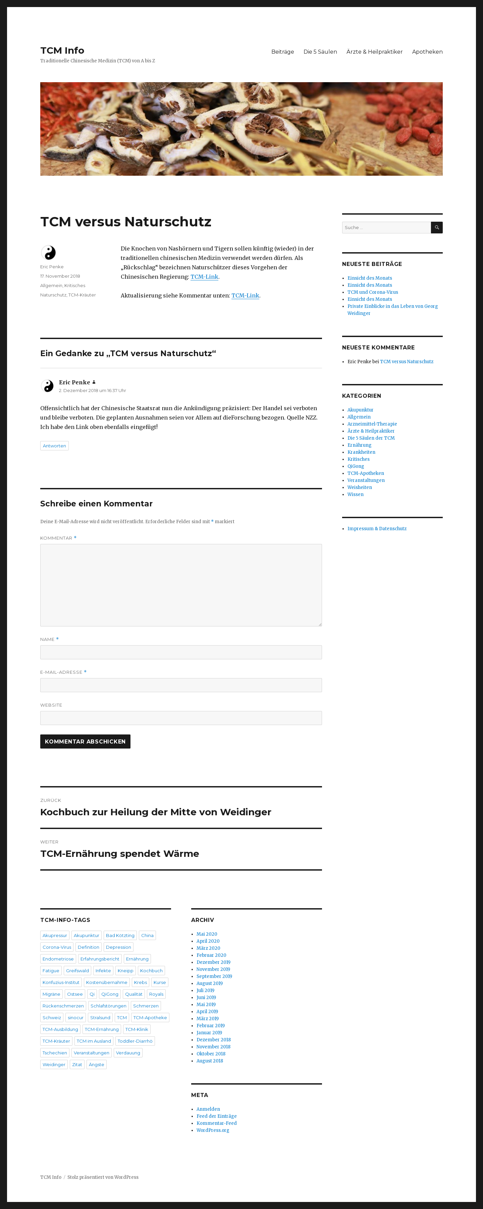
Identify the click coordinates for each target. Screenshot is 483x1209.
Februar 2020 (211, 955)
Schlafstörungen (108, 1005)
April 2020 (208, 941)
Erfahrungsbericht (99, 958)
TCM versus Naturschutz (406, 362)
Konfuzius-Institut (61, 982)
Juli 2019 (205, 990)
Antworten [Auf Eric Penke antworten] (54, 445)
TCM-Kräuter (82, 294)
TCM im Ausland (94, 1041)
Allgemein (51, 285)
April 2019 (207, 1011)
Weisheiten (359, 487)
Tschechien (55, 1052)
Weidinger (54, 1064)
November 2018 (213, 1047)
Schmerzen (146, 1005)
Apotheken (427, 52)
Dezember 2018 (214, 1040)
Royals (156, 994)
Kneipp (125, 970)
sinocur (76, 1017)
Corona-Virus (57, 947)
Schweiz (52, 1017)
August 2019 (210, 983)
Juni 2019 (206, 997)
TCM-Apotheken (365, 473)
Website (51, 705)
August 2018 (210, 1061)
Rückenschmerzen (63, 1005)
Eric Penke (52, 266)
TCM (122, 1017)
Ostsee (75, 994)
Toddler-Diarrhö (135, 1041)
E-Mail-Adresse (63, 672)
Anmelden (208, 1109)
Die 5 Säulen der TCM (371, 438)
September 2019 (214, 976)
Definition (88, 947)
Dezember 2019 (213, 962)
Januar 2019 (209, 1033)
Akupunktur (86, 935)
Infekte (103, 970)
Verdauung (128, 1052)
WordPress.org (213, 1130)
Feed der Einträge (217, 1116)
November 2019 (213, 969)
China (147, 935)
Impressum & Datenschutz (377, 529)
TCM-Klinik (136, 1029)
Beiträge (282, 52)
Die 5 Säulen (320, 52)
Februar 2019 (211, 1026)
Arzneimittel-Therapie (372, 424)
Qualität (134, 994)
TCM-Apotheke (150, 1017)
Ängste (96, 1064)
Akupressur (55, 935)
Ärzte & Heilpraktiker (374, 52)
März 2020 (208, 948)
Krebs (140, 982)
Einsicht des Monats (369, 278)
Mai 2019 (206, 1004)
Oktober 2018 (211, 1054)
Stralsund (100, 1017)
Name (49, 639)
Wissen (355, 494)
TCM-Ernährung (102, 1029)
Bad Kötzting (120, 935)
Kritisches (74, 285)
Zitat (77, 1064)
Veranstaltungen (91, 1052)
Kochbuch (151, 970)
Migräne (51, 994)
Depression (118, 947)
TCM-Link (204, 276)
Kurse (160, 982)
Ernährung (137, 958)
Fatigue (51, 970)
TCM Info (62, 50)
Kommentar (58, 538)
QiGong (109, 994)
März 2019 (208, 1019)
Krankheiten (361, 452)
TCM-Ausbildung (60, 1029)
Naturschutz (53, 294)
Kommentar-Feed (217, 1123)
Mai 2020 (207, 934)
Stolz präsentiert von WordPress (103, 1177)
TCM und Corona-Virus (372, 292)
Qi (92, 994)
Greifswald (77, 970)
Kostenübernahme (106, 982)
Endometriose (58, 958)
